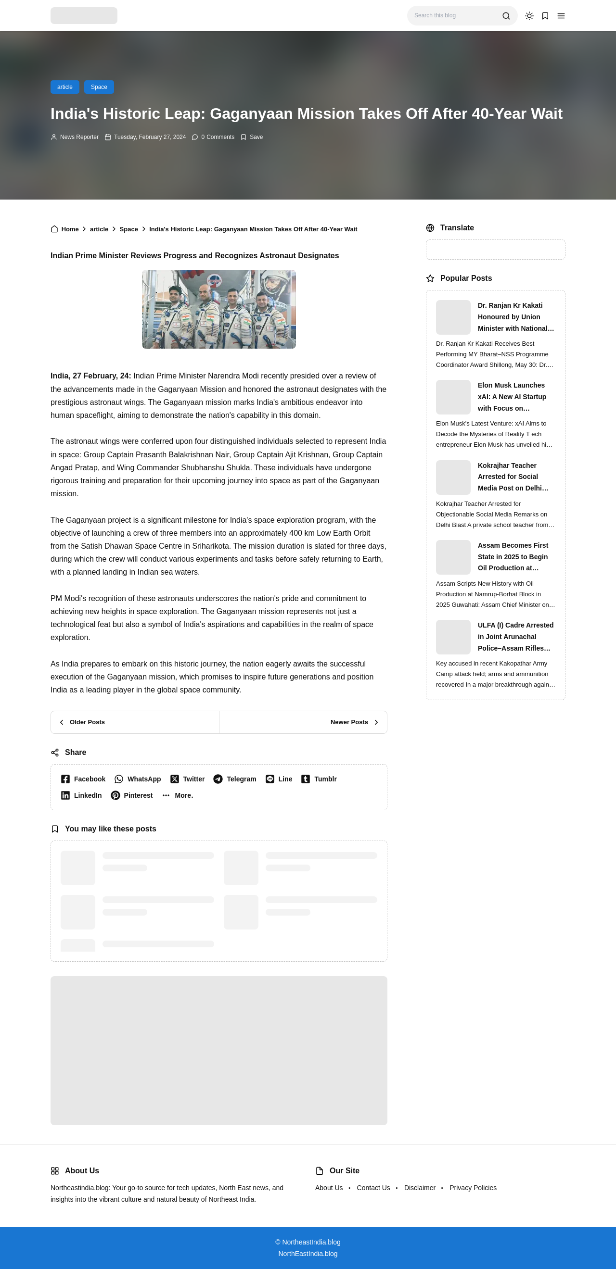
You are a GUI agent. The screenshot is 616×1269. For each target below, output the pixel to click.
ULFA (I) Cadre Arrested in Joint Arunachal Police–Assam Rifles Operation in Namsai (516, 637)
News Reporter (79, 137)
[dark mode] (529, 16)
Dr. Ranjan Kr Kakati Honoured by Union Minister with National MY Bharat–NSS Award (514, 318)
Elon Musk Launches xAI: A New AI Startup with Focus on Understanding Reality (514, 397)
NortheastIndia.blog (311, 1242)
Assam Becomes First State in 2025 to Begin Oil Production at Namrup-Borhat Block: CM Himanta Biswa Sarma (514, 557)
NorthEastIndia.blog (308, 1253)
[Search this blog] (454, 15)
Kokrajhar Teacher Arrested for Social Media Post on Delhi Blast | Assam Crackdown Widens (510, 478)
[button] (561, 16)
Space (99, 87)
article (65, 87)
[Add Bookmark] (251, 137)
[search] (506, 16)
